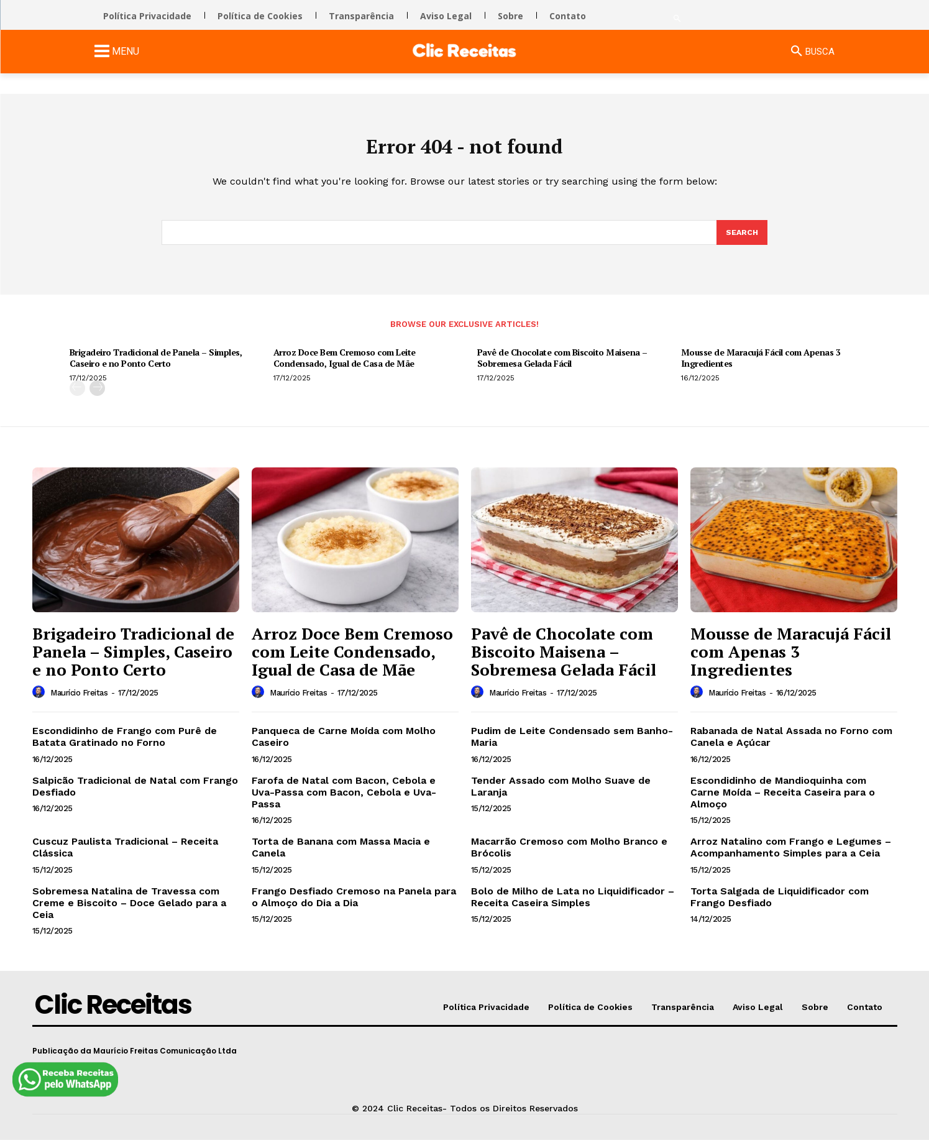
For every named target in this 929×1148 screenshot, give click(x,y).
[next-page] (97, 397)
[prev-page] (77, 397)
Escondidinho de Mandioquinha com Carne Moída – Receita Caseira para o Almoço (782, 800)
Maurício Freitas (79, 701)
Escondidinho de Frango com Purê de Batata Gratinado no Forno (124, 745)
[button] (677, 19)
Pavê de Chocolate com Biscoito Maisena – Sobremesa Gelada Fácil (562, 366)
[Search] (741, 240)
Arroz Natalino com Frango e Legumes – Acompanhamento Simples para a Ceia (790, 856)
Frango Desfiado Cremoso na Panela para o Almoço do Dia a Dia (354, 905)
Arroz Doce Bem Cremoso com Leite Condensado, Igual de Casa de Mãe (344, 366)
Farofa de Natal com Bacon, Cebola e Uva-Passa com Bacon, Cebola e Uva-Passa (344, 800)
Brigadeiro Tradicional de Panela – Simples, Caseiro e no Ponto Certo (156, 366)
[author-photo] (40, 701)
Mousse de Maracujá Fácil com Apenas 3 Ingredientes (761, 366)
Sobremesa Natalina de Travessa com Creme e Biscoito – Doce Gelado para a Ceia (129, 911)
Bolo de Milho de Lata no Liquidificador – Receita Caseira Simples (572, 905)
